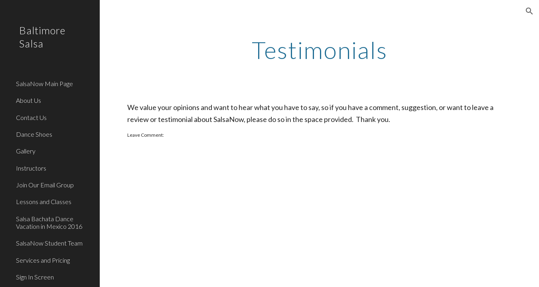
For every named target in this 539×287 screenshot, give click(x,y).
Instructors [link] (31, 168)
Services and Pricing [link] (43, 260)
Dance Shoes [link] (34, 134)
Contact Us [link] (31, 117)
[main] (319, 49)
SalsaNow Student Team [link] (49, 243)
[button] (529, 11)
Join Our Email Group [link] (45, 185)
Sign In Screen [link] (35, 277)
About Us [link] (28, 100)
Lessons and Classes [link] (43, 201)
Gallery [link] (26, 151)
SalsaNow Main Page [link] (44, 83)
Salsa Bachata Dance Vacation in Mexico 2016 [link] (49, 222)
